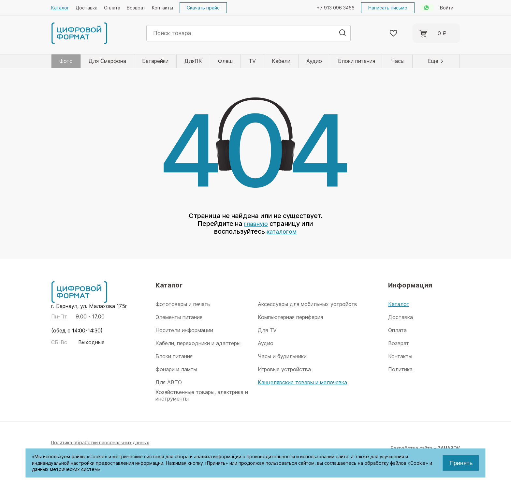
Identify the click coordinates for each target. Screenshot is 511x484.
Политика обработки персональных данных (102, 442)
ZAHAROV (447, 448)
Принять (461, 463)
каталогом (282, 231)
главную (256, 223)
